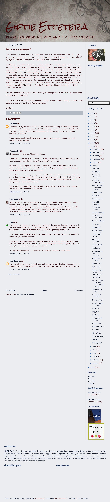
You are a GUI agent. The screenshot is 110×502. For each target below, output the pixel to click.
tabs (74, 458)
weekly (103, 451)
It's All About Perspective (97, 216)
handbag (17, 461)
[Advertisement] (55, 11)
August (95, 162)
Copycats (95, 311)
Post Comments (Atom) (25, 294)
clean (97, 456)
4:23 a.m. (95, 329)
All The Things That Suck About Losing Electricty (97, 283)
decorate (96, 458)
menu (42, 453)
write (63, 456)
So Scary (95, 224)
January (95, 363)
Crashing (95, 168)
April (94, 353)
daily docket (37, 451)
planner (9, 451)
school (57, 456)
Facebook (91, 376)
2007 (92, 367)
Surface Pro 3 (37, 456)
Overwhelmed (97, 199)
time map (42, 461)
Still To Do (96, 267)
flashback (89, 451)
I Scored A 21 (97, 263)
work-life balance (26, 453)
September (96, 159)
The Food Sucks (98, 326)
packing (46, 458)
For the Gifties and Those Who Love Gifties (97, 233)
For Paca (95, 308)
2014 (92, 130)
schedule (96, 451)
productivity (71, 453)
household (15, 453)
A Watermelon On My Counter (97, 253)
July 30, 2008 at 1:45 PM (19, 192)
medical (36, 453)
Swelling (95, 315)
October (95, 155)
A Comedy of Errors (97, 319)
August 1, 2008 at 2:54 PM (19, 269)
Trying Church (97, 300)
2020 (92, 113)
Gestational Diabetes (96, 296)
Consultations (82, 498)
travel (78, 458)
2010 (92, 139)
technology (58, 451)
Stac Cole (13, 123)
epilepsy (68, 456)
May (94, 350)
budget (54, 453)
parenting (47, 451)
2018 (92, 116)
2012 (92, 136)
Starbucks (96, 248)
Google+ (91, 383)
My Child (95, 195)
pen (65, 458)
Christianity (23, 461)
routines (34, 458)
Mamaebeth (13, 151)
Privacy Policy (19, 498)
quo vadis (102, 458)
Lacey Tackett (14, 261)
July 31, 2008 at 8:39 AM (19, 253)
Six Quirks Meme (96, 208)
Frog (11, 222)
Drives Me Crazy (98, 336)
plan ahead (30, 461)
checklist (12, 456)
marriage (75, 456)
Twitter (91, 379)
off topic (18, 451)
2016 (92, 123)
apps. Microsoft (9, 461)
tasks (82, 451)
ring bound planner (84, 453)
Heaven (95, 339)
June (94, 346)
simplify (69, 458)
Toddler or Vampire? (96, 176)
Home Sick (96, 277)
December (96, 149)
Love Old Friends (95, 203)
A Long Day (96, 323)
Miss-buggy (13, 199)
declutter (40, 458)
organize (27, 451)
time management (71, 451)
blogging (48, 453)
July (94, 165)
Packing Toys (97, 342)
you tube (20, 456)
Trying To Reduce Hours (98, 181)
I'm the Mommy (98, 212)
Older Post (79, 290)
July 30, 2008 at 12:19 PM (19, 143)
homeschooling (49, 456)
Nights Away (97, 192)
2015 (92, 126)
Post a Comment (14, 274)
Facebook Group (94, 392)
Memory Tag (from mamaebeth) (97, 272)
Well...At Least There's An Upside (97, 187)
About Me (8, 498)
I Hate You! (96, 227)
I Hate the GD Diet (97, 290)
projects (7, 453)
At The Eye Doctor (96, 240)
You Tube (91, 381)
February (96, 360)
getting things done (23, 458)
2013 (92, 133)
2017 (92, 120)
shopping (12, 458)
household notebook (56, 458)
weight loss (62, 453)
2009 (92, 143)
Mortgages (96, 171)
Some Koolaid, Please (97, 259)
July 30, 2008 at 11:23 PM (19, 214)
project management (87, 456)
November (96, 152)
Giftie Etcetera (47, 26)
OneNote (102, 453)
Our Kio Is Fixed (98, 221)
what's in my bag (86, 458)
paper (6, 456)
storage (36, 461)
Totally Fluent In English (97, 304)
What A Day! (97, 245)
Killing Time (96, 333)
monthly (95, 453)
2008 (92, 146)
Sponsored (30, 498)
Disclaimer (72, 498)
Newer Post (10, 290)
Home (44, 290)
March (95, 356)
